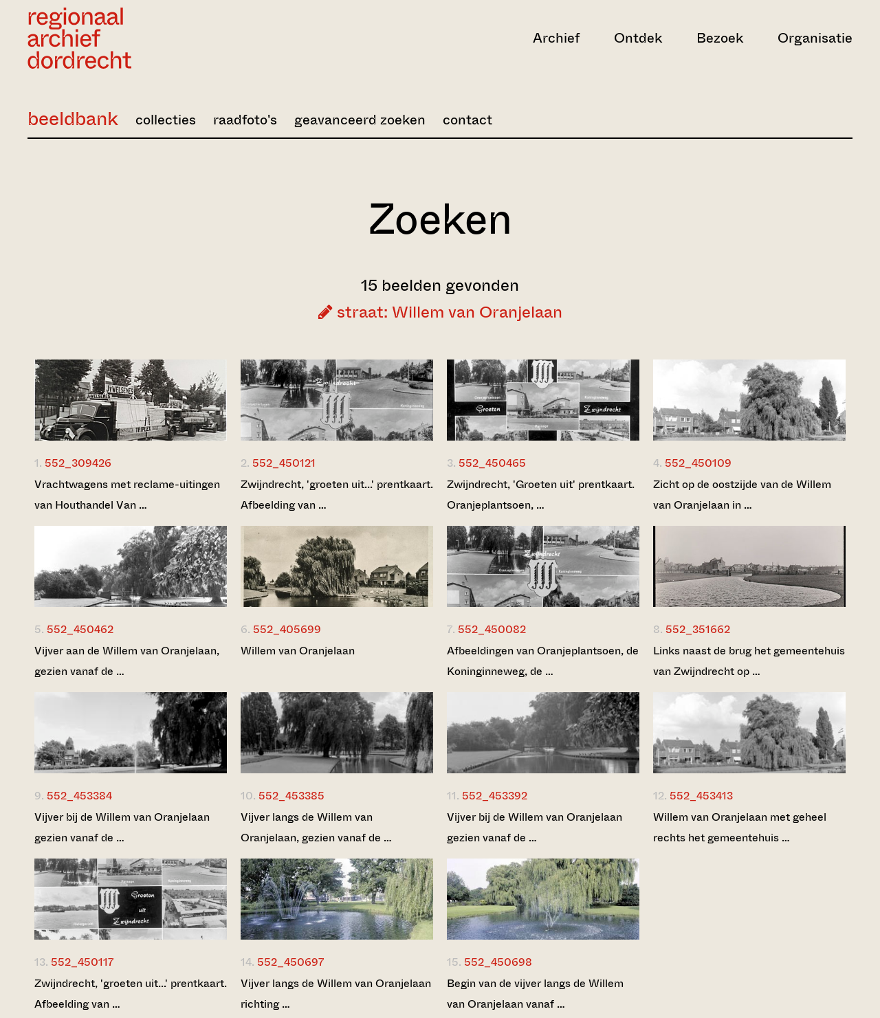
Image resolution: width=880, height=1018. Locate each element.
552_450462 (80, 629)
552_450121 (284, 463)
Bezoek (719, 38)
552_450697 (290, 962)
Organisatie (815, 38)
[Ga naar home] (151, 38)
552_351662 (698, 629)
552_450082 (492, 629)
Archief (556, 38)
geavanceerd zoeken (360, 120)
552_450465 (492, 463)
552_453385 (291, 796)
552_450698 (498, 962)
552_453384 (79, 796)
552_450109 (698, 463)
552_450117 (82, 962)
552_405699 (287, 629)
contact (467, 120)
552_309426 (78, 463)
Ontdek (638, 38)
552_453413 (701, 796)
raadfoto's (245, 120)
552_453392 (494, 796)
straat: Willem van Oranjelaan (440, 312)
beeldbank (73, 118)
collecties (165, 120)
